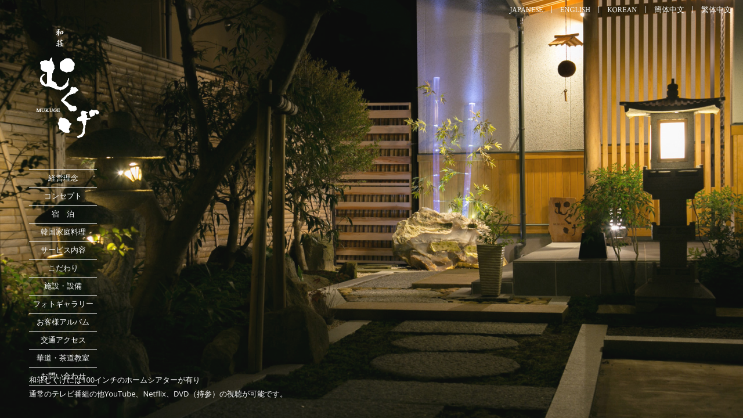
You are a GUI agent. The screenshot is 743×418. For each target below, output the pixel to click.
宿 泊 (63, 214)
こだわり (63, 268)
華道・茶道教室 (63, 358)
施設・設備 (63, 286)
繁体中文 (716, 10)
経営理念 (63, 178)
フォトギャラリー (63, 304)
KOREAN (622, 10)
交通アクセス (63, 340)
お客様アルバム (63, 322)
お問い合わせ (63, 376)
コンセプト (63, 196)
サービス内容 (63, 250)
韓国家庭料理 (63, 232)
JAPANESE (526, 10)
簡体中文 (669, 10)
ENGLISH (575, 10)
